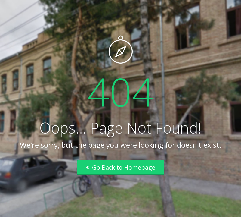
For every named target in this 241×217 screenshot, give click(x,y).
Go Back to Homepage (120, 167)
